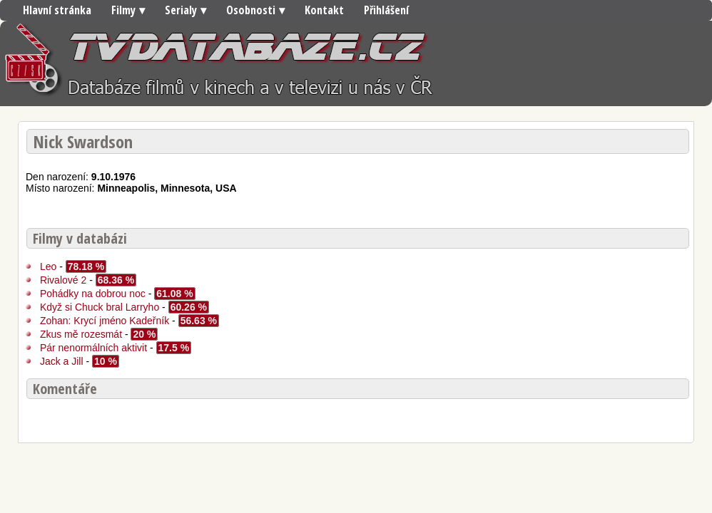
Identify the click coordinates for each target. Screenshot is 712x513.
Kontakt (324, 10)
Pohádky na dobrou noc (94, 293)
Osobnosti (250, 10)
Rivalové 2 (63, 280)
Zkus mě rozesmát (82, 334)
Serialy (181, 10)
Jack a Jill (63, 361)
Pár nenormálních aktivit (93, 347)
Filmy (123, 10)
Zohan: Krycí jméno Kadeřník (106, 320)
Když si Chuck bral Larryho (101, 307)
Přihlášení (386, 10)
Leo (48, 266)
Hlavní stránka (57, 10)
